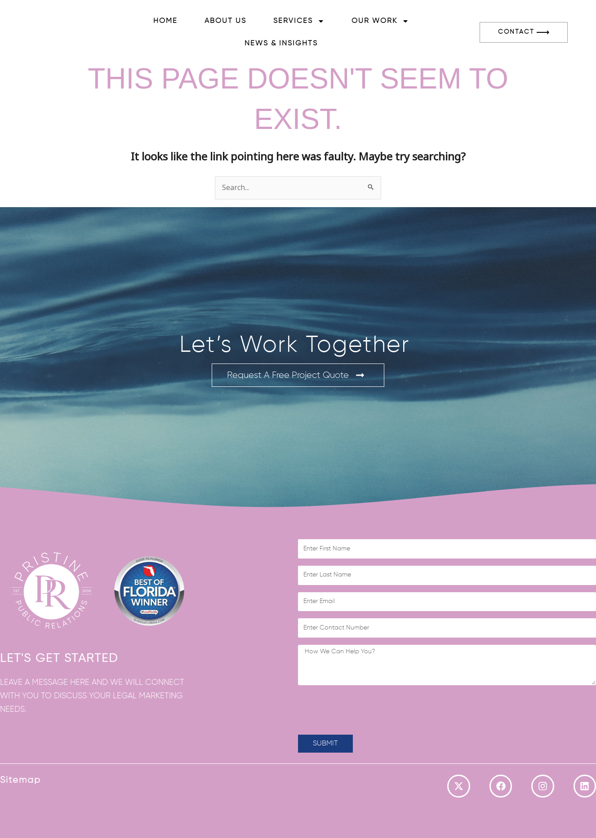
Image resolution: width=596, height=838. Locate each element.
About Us (225, 21)
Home (165, 21)
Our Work (380, 21)
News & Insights (281, 43)
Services (299, 21)
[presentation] (366, 709)
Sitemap (20, 780)
